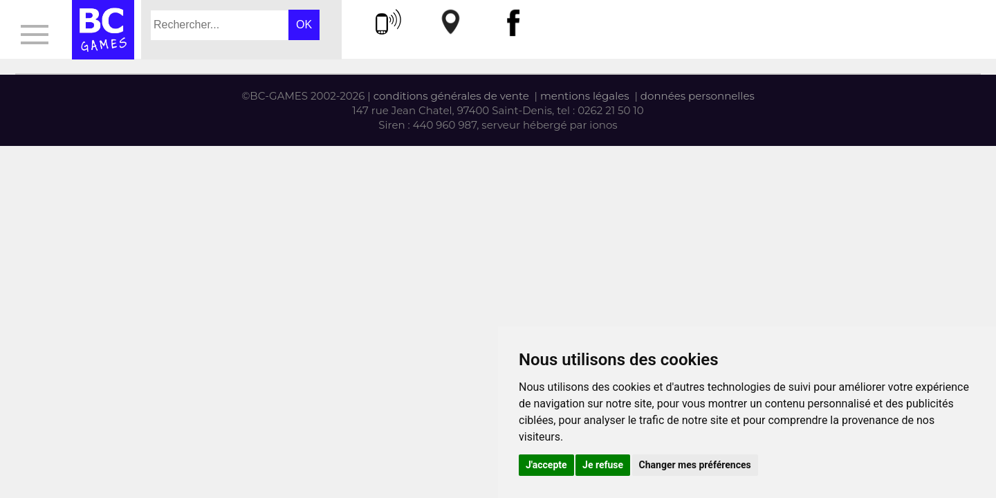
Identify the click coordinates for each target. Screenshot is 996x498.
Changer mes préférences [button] (695, 464)
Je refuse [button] (602, 464)
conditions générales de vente (451, 95)
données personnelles (697, 95)
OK (304, 24)
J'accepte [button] (546, 464)
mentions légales (584, 95)
